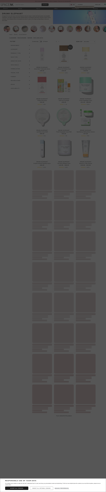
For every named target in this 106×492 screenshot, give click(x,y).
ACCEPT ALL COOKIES (16, 488)
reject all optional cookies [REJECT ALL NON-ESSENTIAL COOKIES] (42, 488)
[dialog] (53, 485)
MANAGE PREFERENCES (62, 488)
